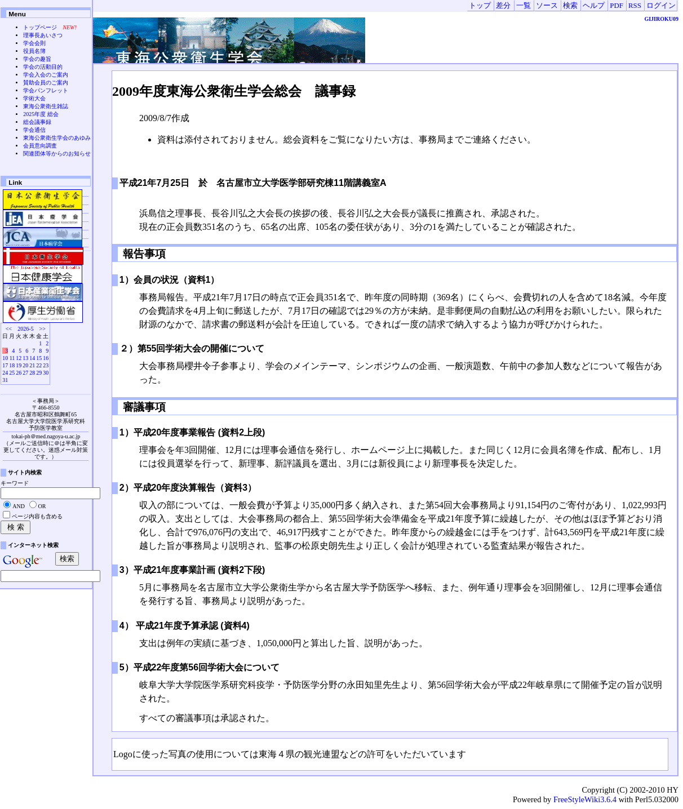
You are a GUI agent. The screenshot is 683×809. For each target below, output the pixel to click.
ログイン (661, 6)
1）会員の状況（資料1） (169, 280)
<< (9, 329)
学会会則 (34, 43)
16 (45, 358)
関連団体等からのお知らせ (57, 153)
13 (25, 358)
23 (45, 365)
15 (39, 358)
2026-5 (25, 329)
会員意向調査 (40, 146)
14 (32, 358)
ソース (547, 6)
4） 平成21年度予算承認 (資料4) (184, 625)
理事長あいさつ (43, 35)
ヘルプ (594, 6)
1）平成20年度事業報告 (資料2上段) (192, 432)
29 (39, 373)
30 (45, 373)
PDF (616, 6)
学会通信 (34, 130)
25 (12, 373)
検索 (570, 6)
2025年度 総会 (41, 114)
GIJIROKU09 (661, 19)
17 (5, 365)
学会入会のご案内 (45, 75)
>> (42, 329)
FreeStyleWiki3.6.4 (585, 799)
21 (32, 365)
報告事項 (143, 254)
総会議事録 (37, 122)
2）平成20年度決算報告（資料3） (188, 487)
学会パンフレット (45, 90)
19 (18, 365)
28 (32, 373)
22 (39, 365)
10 (5, 358)
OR (42, 506)
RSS (634, 6)
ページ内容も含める (37, 516)
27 (25, 373)
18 (12, 365)
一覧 (523, 6)
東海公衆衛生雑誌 (45, 106)
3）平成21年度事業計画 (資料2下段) (192, 570)
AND (18, 506)
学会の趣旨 (37, 59)
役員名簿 (34, 51)
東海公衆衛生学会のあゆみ (57, 138)
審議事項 (143, 407)
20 (25, 365)
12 (18, 358)
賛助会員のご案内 (45, 82)
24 (5, 373)
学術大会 (34, 98)
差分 (503, 6)
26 (18, 373)
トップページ (40, 27)
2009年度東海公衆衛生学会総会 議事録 (234, 91)
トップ (480, 6)
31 (5, 380)
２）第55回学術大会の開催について (192, 348)
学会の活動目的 (43, 67)
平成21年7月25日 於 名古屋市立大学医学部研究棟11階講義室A (257, 183)
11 (12, 358)
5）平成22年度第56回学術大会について (199, 667)
